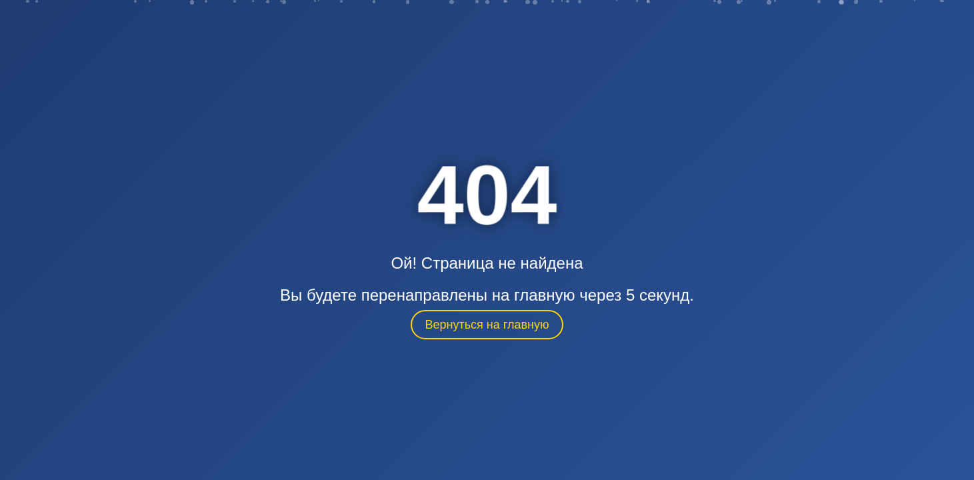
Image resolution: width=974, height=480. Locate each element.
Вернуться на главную (487, 324)
